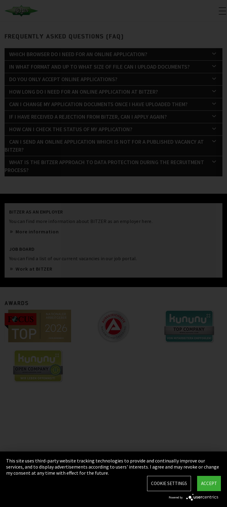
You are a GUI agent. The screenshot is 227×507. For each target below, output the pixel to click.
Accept (209, 483)
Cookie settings (169, 483)
